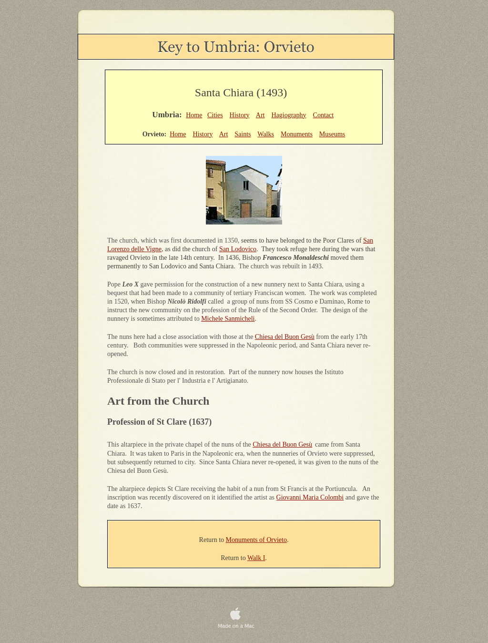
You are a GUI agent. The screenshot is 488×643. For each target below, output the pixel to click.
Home (194, 115)
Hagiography (288, 115)
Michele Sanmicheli (227, 318)
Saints (242, 134)
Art (260, 115)
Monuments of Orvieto (256, 539)
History (240, 115)
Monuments (297, 134)
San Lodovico (237, 249)
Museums (332, 134)
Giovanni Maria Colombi (310, 497)
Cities (215, 115)
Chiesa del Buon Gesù (285, 336)
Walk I (256, 557)
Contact (323, 115)
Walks (265, 134)
